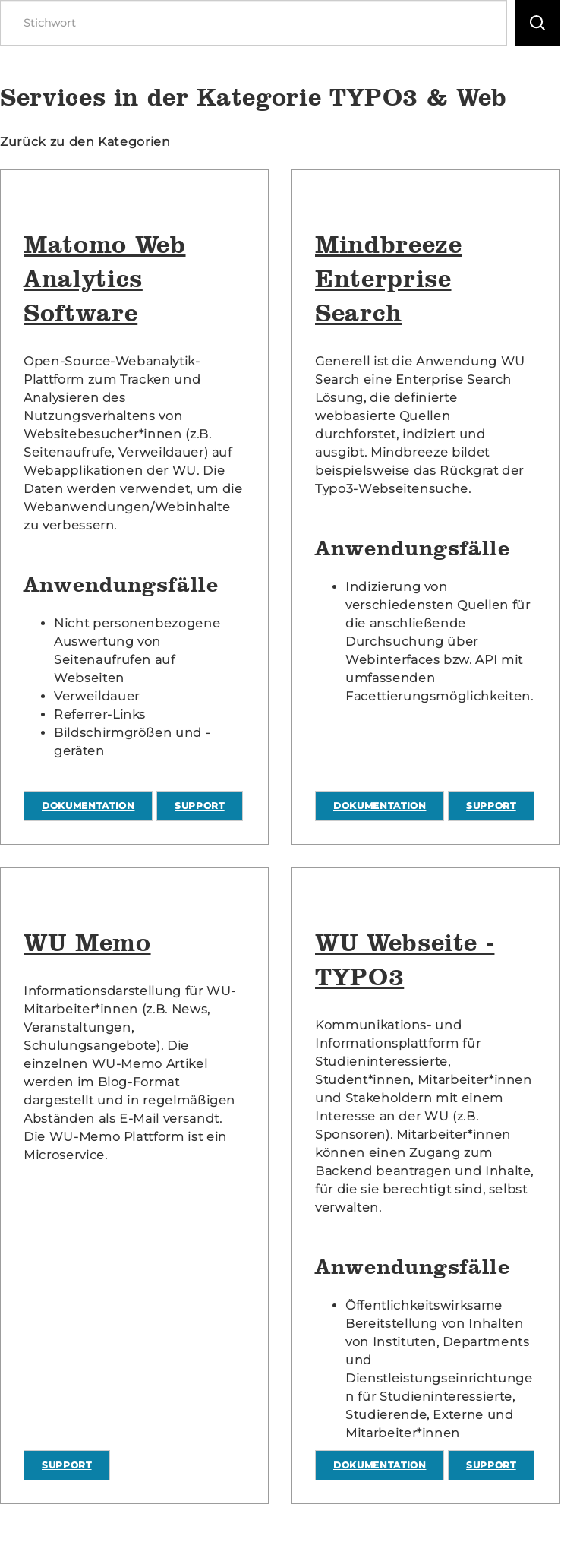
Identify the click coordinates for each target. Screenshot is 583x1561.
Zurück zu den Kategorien (85, 141)
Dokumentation (88, 805)
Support (200, 805)
